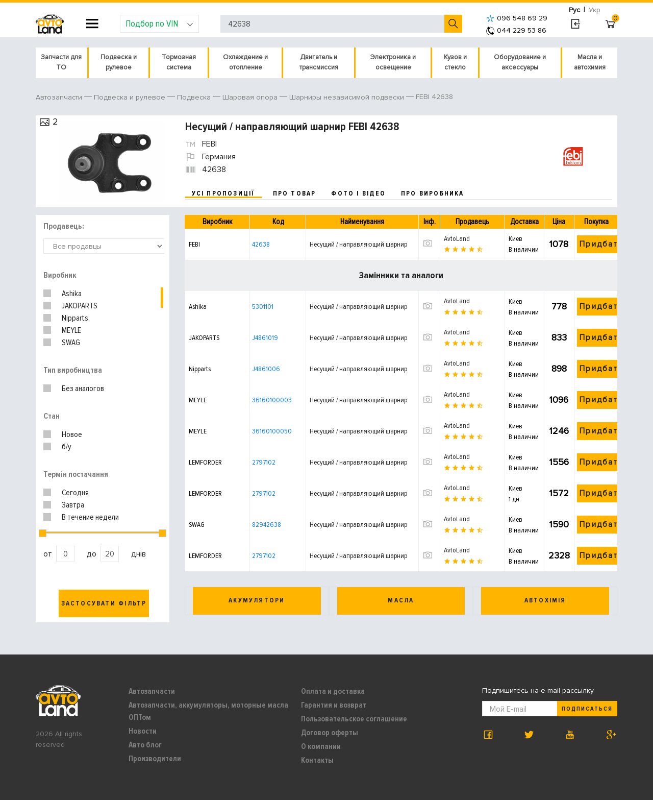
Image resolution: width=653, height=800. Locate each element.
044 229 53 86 (516, 30)
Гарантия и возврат (333, 705)
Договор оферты (329, 732)
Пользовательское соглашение (354, 718)
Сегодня (75, 493)
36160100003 (272, 400)
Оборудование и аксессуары (520, 62)
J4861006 (266, 369)
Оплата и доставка (333, 691)
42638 (261, 244)
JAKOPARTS (79, 306)
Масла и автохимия (590, 62)
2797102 (263, 462)
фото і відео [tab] (358, 193)
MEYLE (71, 330)
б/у (66, 447)
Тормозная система (179, 62)
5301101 (262, 306)
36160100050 (272, 431)
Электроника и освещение (393, 62)
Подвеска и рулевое (119, 62)
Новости (143, 731)
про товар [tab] (294, 193)
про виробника (432, 193)
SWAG (71, 342)
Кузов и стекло (455, 62)
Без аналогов (83, 388)
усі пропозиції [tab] (223, 193)
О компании (321, 746)
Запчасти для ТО (61, 62)
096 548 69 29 (516, 18)
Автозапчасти (152, 691)
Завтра (73, 505)
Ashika (72, 293)
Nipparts (75, 318)
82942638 (266, 524)
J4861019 (265, 337)
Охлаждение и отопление (245, 62)
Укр (594, 10)
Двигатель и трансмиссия (318, 62)
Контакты (317, 760)
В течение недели (90, 517)
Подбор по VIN (159, 23)
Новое (72, 434)
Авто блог (145, 744)
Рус (574, 10)
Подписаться (587, 709)
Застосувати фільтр (104, 603)
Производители (155, 758)
